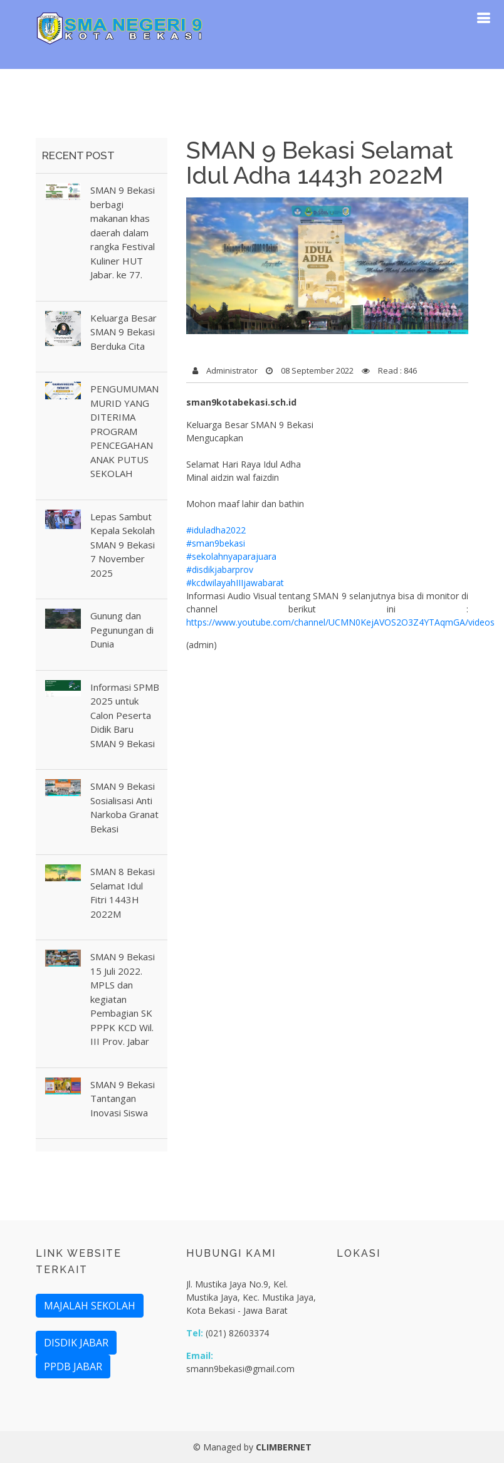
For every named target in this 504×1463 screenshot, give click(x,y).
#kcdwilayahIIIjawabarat (235, 583)
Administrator (232, 370)
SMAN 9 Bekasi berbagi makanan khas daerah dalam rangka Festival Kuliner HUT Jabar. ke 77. (122, 232)
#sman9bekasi (215, 543)
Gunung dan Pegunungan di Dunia (122, 629)
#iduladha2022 (216, 530)
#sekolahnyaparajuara (231, 556)
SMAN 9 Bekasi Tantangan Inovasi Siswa (122, 1098)
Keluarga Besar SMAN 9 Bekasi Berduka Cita (123, 332)
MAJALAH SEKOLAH (89, 1306)
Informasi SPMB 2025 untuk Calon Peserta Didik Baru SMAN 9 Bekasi (124, 715)
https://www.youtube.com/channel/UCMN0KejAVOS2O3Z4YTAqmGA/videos (340, 622)
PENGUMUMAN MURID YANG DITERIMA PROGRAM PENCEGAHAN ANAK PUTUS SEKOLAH (124, 431)
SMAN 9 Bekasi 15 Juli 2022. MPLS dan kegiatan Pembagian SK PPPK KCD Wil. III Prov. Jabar (122, 998)
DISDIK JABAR (76, 1343)
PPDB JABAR (73, 1366)
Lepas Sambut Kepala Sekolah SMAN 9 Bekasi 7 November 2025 (122, 544)
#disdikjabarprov (219, 569)
